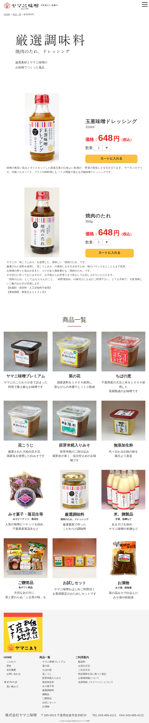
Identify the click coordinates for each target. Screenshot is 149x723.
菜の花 (45, 665)
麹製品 (45, 694)
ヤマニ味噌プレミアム (54, 661)
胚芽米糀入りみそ (51, 678)
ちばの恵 (47, 670)
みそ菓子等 (48, 686)
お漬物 (45, 706)
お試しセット (49, 702)
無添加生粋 (48, 682)
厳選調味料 (48, 690)
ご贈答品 (47, 698)
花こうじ (47, 674)
